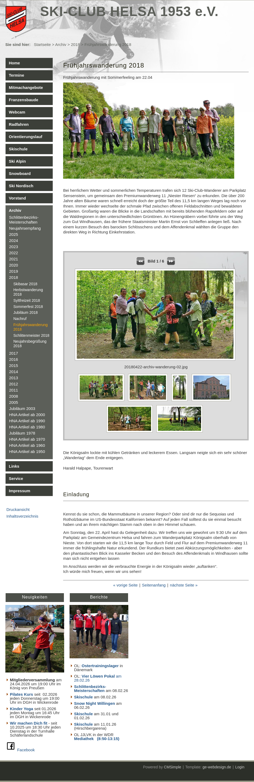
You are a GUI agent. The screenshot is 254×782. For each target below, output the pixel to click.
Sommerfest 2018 (28, 306)
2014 (13, 371)
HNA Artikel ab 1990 (27, 421)
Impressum (19, 490)
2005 (13, 402)
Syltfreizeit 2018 (26, 300)
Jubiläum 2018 (25, 312)
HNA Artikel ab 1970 (27, 439)
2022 (13, 253)
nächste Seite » (184, 585)
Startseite (42, 44)
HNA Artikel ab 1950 (27, 451)
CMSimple (172, 767)
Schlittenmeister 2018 (31, 335)
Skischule (18, 149)
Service (16, 478)
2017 (13, 353)
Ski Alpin (17, 161)
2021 (13, 259)
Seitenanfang (154, 585)
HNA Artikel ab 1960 (27, 445)
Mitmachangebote (26, 87)
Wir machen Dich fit (28, 723)
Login (239, 767)
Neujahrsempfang (25, 228)
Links (14, 466)
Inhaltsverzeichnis (22, 516)
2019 (13, 271)
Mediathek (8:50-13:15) (96, 738)
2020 (13, 265)
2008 (13, 396)
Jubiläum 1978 (22, 433)
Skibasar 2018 (25, 284)
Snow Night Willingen (94, 703)
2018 (75, 44)
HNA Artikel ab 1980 (27, 427)
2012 (13, 384)
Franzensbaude (23, 99)
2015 (13, 365)
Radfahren (19, 124)
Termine (16, 75)
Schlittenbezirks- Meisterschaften (24, 219)
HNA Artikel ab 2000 (27, 414)
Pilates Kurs (21, 694)
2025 (13, 234)
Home (14, 63)
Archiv (60, 44)
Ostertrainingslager (100, 665)
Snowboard (20, 173)
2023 (13, 246)
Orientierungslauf (25, 136)
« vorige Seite (125, 585)
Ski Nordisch (21, 185)
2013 (13, 378)
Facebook (26, 750)
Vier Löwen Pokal (98, 676)
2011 (13, 390)
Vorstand (17, 198)
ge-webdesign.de (217, 767)
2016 (13, 359)
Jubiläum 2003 (22, 408)
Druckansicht (18, 509)
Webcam (17, 112)
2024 (13, 240)
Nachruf (19, 318)
